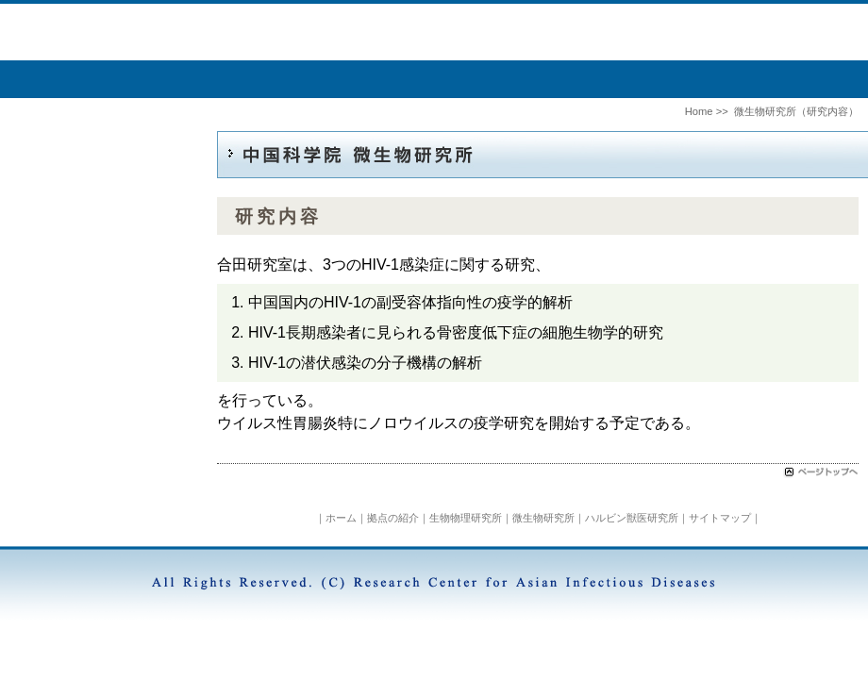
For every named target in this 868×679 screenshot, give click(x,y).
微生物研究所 (543, 517)
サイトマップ (720, 517)
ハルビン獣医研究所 (631, 517)
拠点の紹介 (393, 517)
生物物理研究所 (465, 517)
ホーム (341, 517)
